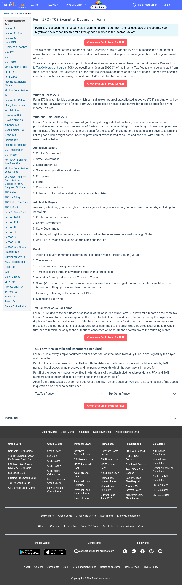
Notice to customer (110, 567)
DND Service (132, 567)
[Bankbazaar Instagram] (151, 551)
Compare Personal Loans (82, 453)
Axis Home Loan (110, 473)
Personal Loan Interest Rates (82, 492)
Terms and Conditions (84, 567)
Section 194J (12, 222)
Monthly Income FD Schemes (134, 497)
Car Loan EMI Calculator (160, 478)
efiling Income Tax (15, 105)
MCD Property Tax (15, 261)
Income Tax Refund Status (15, 83)
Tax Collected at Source (51, 67)
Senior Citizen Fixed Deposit (133, 480)
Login (167, 5)
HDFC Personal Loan (82, 466)
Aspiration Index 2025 (127, 431)
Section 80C (11, 232)
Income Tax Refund (15, 144)
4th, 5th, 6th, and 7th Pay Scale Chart (16, 161)
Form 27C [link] (29, 13)
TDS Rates (10, 192)
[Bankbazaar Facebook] (142, 551)
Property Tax (12, 251)
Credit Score (54, 451)
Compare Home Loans (109, 453)
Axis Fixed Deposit (136, 464)
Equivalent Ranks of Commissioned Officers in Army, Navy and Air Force (15, 182)
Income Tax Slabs (14, 33)
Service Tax (11, 291)
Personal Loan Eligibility (82, 483)
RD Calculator (160, 490)
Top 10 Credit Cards (19, 482)
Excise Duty (11, 301)
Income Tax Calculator (11, 40)
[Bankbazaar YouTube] (160, 551)
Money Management (128, 515)
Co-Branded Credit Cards (21, 487)
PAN (131, 381)
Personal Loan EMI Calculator (163, 470)
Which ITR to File (14, 110)
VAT (7, 271)
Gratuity (9, 52)
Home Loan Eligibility (107, 488)
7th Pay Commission (16, 90)
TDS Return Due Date (16, 202)
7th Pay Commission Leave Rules (16, 170)
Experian (52, 456)
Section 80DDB (13, 242)
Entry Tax (10, 281)
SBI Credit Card (16, 473)
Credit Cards (67, 431)
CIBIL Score (53, 460)
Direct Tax (10, 134)
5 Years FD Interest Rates (133, 488)
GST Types (11, 154)
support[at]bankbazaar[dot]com (94, 551)
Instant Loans (81, 498)
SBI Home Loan (109, 459)
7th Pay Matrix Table (16, 66)
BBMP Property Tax (15, 256)
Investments (106, 515)
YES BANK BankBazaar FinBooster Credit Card (21, 458)
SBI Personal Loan (84, 459)
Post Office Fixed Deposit (135, 471)
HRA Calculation (14, 120)
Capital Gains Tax (14, 130)
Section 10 (11, 227)
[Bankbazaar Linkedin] (134, 551)
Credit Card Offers (86, 515)
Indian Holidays (125, 526)
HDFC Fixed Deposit (132, 458)
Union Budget (12, 276)
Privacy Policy (150, 567)
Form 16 (9, 71)
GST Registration (14, 149)
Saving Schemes (102, 431)
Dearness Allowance (16, 47)
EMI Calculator (161, 495)
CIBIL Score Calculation (53, 472)
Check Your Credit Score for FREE (105, 42)
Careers (38, 567)
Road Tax (10, 266)
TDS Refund (11, 207)
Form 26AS (11, 76)
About (27, 567)
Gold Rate (107, 526)
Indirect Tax (11, 139)
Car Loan (55, 526)
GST (7, 56)
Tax (7, 95)
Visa (140, 526)
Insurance (83, 431)
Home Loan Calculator (159, 461)
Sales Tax (10, 296)
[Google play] (29, 552)
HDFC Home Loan (108, 466)
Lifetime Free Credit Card (22, 478)
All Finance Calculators (159, 453)
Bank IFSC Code (89, 526)
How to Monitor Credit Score (55, 489)
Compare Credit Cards (20, 451)
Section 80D (11, 237)
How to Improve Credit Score (56, 481)
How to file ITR (13, 115)
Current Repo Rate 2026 (108, 497)
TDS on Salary (12, 197)
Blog (65, 567)
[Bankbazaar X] (125, 551)
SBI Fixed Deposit (135, 451)
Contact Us (53, 567)
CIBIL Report (54, 465)
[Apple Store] (55, 552)
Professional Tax (14, 286)
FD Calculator (160, 485)
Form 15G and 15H (15, 212)
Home (6, 13)
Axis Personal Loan (81, 475)
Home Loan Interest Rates (108, 480)
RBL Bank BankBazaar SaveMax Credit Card (20, 466)
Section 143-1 (12, 217)
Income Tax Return (15, 100)
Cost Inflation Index (15, 306)
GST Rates (10, 61)
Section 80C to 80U (15, 247)
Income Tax (16, 13)
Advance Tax (12, 125)
